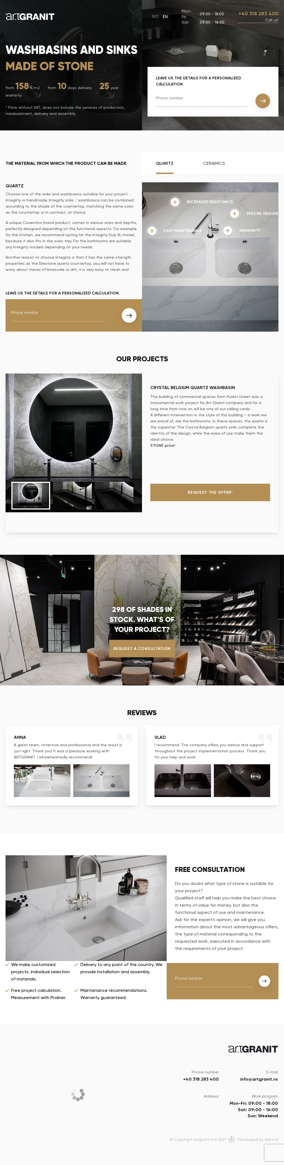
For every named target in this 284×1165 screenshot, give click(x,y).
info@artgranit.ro (259, 1079)
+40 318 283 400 (258, 14)
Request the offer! (210, 492)
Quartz (164, 163)
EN (165, 16)
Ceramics (214, 163)
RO (155, 16)
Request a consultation (142, 648)
